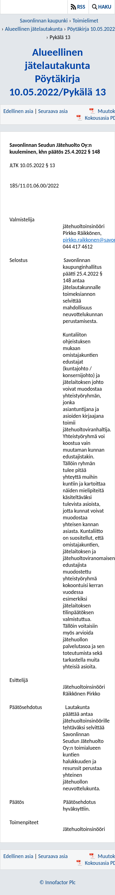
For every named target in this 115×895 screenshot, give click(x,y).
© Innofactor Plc (57, 882)
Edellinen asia (18, 111)
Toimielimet (85, 20)
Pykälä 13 (60, 37)
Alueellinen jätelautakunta (33, 29)
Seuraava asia (53, 111)
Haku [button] (101, 6)
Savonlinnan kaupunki (44, 20)
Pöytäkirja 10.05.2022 (91, 29)
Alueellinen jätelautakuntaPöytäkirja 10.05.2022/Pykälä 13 (57, 71)
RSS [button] (78, 6)
